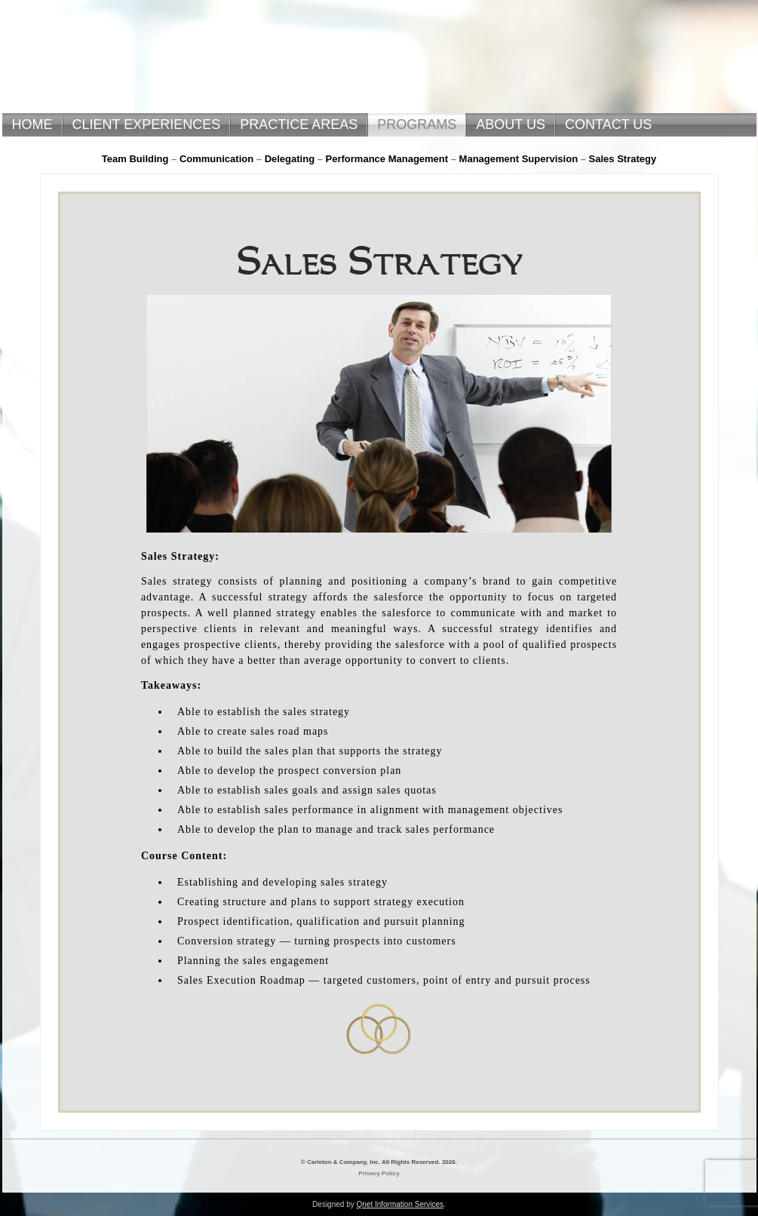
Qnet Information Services (399, 1204)
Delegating (290, 158)
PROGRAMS (416, 124)
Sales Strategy (623, 158)
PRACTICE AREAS (299, 124)
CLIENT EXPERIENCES (146, 124)
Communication (216, 158)
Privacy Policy (378, 1173)
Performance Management (387, 158)
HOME (32, 124)
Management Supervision (518, 158)
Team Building (135, 158)
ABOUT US (510, 124)
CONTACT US (608, 124)
